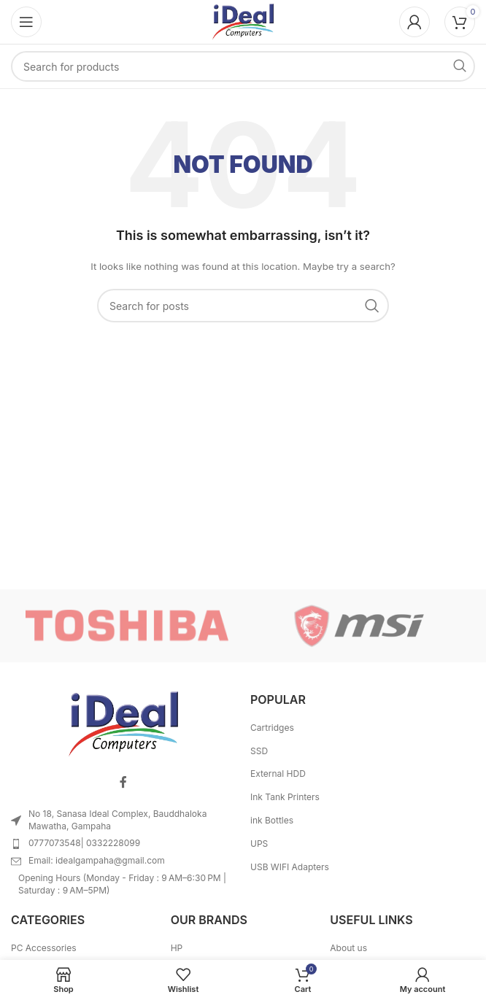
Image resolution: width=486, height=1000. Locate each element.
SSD (259, 750)
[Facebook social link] (123, 783)
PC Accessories (44, 947)
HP (177, 947)
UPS (259, 843)
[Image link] (123, 723)
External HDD (278, 773)
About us (348, 947)
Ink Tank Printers (285, 796)
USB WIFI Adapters (289, 866)
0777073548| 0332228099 (84, 842)
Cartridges (272, 727)
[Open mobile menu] (26, 21)
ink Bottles (271, 820)
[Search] (243, 66)
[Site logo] (243, 20)
